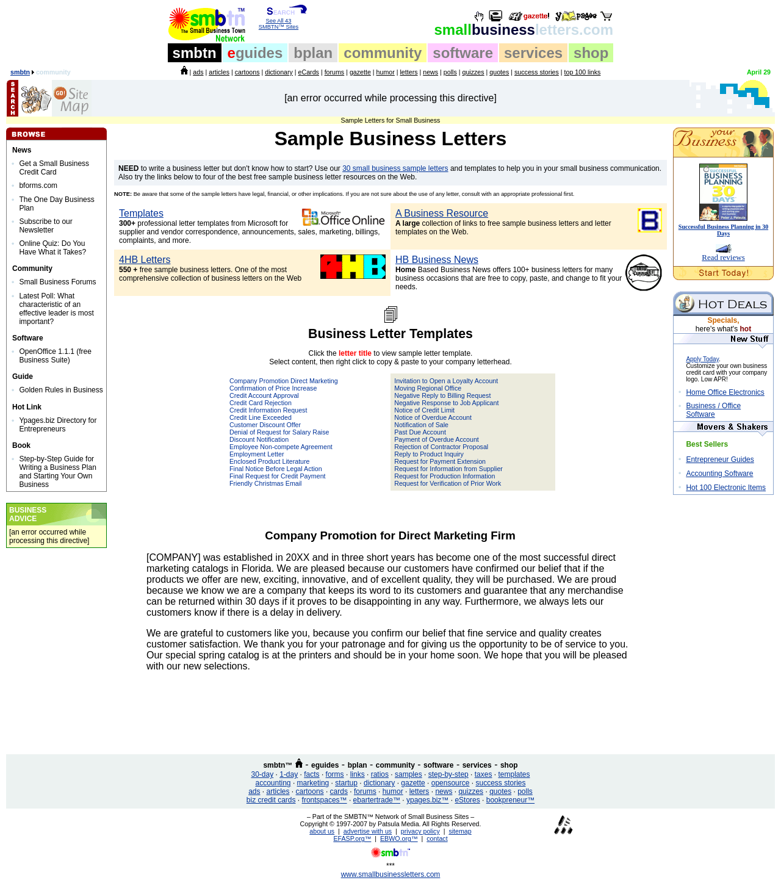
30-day (262, 774)
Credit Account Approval (264, 395)
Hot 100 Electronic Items (726, 487)
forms (335, 774)
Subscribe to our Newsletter (45, 225)
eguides (325, 765)
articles (219, 72)
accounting (273, 783)
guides (255, 53)
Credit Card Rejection (260, 402)
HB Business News (436, 259)
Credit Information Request (268, 410)
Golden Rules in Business (61, 390)
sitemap (459, 831)
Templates (141, 213)
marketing (313, 783)
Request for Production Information (444, 476)
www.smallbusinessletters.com (391, 874)
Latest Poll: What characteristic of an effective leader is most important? (56, 309)
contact (436, 838)
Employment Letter (256, 454)
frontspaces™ (324, 800)
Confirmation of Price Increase (273, 388)
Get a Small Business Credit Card (54, 167)
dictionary (279, 72)
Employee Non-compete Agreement (281, 446)
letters (409, 72)
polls (450, 72)
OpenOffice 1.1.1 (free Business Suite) (55, 355)
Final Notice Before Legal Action (275, 468)
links (357, 774)
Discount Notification (259, 439)
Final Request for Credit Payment (277, 476)
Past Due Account (420, 432)
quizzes (473, 72)
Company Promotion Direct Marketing (283, 380)
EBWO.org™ (399, 838)
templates (514, 774)
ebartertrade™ (376, 800)
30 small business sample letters (395, 168)
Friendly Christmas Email (265, 483)
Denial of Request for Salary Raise (279, 432)
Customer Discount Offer (265, 424)
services (533, 53)
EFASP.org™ (352, 838)
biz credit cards (271, 800)
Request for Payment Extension (440, 461)
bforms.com (38, 185)
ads (198, 72)
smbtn (195, 53)
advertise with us (368, 831)
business (523, 29)
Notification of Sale (421, 424)
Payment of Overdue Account (436, 439)
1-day (288, 774)
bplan (313, 53)
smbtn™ (277, 765)
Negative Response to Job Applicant (446, 402)
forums (335, 72)
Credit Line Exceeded (260, 417)
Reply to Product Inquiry (429, 454)
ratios (380, 774)
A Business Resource (441, 213)
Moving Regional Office (427, 388)
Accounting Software (719, 473)
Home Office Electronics (725, 392)
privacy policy (420, 831)
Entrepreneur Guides (720, 459)
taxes (483, 774)
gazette (360, 72)
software (463, 53)
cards (339, 791)
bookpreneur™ (510, 800)
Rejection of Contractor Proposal (441, 446)
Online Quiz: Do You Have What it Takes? (52, 247)
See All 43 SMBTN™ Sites (279, 21)
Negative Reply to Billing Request (442, 395)
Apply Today (702, 359)
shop (591, 53)
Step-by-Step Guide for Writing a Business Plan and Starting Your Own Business (57, 472)
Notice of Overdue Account (433, 417)
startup (346, 783)
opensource (450, 783)
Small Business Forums (57, 282)
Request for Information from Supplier (448, 468)
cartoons (247, 72)
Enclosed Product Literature (269, 461)
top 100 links (582, 72)
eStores (467, 800)
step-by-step (448, 774)
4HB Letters (144, 259)
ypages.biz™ (427, 800)
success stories (536, 72)
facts (311, 774)
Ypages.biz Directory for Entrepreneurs (57, 424)
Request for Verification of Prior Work (447, 483)
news (430, 72)
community (383, 53)
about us (321, 831)
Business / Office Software (713, 410)
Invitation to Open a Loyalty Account (446, 380)
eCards (308, 72)
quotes (499, 72)
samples (408, 774)
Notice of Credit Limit (424, 410)
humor (385, 72)
